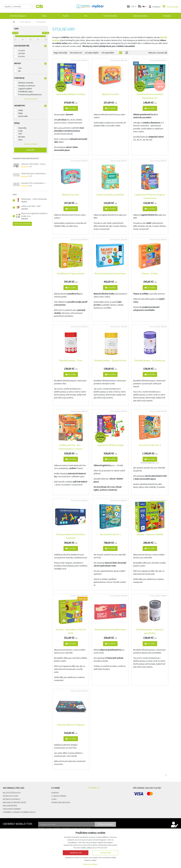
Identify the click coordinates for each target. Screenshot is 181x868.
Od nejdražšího (108, 52)
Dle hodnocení (76, 52)
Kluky (20, 113)
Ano (20, 68)
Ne (19, 71)
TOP (20, 133)
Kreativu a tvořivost (26, 85)
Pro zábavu (25, 22)
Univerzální (23, 116)
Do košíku (70, 108)
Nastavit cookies (90, 864)
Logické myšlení (25, 88)
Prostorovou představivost (30, 94)
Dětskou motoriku (25, 82)
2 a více (21, 50)
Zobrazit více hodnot (30, 99)
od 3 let (21, 53)
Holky (20, 110)
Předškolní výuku (25, 91)
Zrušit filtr (30, 150)
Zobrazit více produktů (22, 224)
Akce (20, 139)
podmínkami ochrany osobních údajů (75, 828)
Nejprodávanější (60, 52)
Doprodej (22, 128)
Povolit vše (105, 852)
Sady (20, 131)
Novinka (21, 136)
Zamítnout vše (76, 852)
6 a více (21, 56)
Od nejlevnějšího (92, 52)
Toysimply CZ (93, 787)
